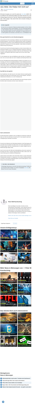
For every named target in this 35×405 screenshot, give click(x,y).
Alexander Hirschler (12, 313)
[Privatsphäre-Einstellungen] (3, 402)
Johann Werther (30, 313)
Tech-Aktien (15, 223)
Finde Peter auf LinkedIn (13, 218)
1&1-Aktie (23, 14)
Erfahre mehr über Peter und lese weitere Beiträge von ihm (20, 215)
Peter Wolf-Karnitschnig (8, 9)
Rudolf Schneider (13, 336)
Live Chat (26, 167)
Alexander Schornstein (12, 230)
